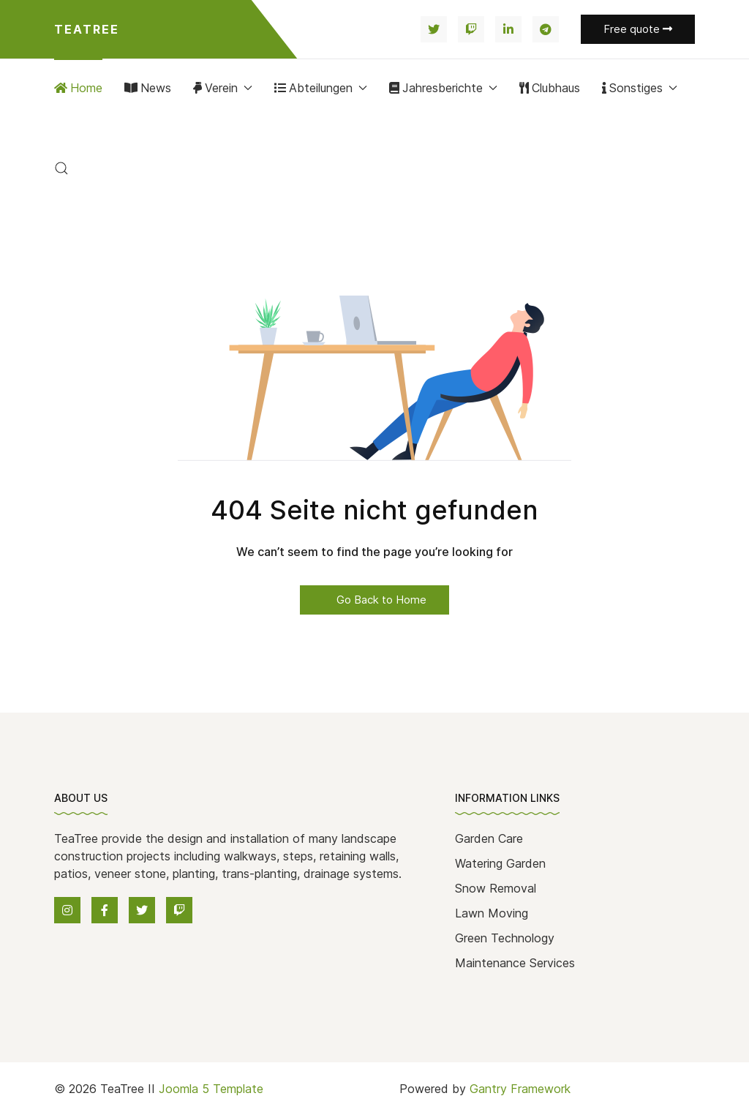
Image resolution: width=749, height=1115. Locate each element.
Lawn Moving (491, 913)
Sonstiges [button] (639, 87)
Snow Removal (495, 888)
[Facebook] (104, 910)
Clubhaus (549, 87)
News (147, 87)
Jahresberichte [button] (443, 87)
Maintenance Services (515, 963)
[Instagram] (67, 910)
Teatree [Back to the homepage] (86, 29)
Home (78, 87)
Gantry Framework (520, 1088)
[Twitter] (434, 29)
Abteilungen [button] (320, 87)
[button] (61, 168)
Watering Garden (500, 863)
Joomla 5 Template (211, 1088)
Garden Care (489, 838)
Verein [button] (222, 87)
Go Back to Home (374, 600)
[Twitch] (471, 29)
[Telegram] (545, 29)
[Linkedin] (508, 29)
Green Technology (504, 938)
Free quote (637, 29)
